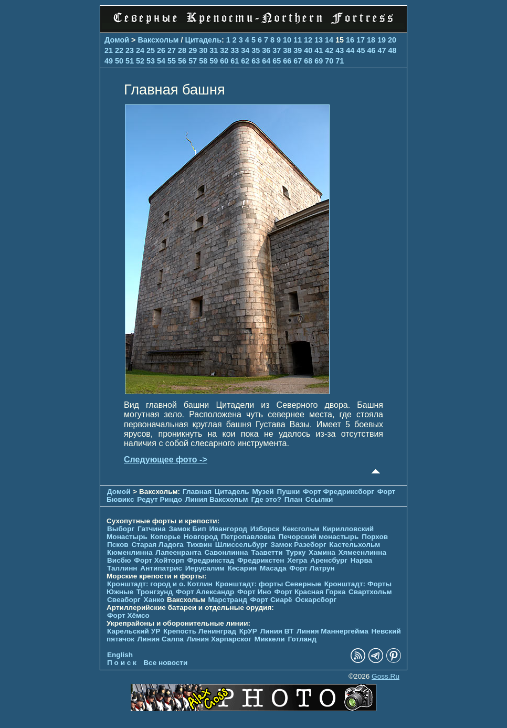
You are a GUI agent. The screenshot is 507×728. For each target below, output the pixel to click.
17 (360, 40)
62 (245, 61)
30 (203, 50)
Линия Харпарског (219, 639)
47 (381, 50)
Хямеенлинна (362, 552)
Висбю (119, 560)
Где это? (266, 499)
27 (171, 50)
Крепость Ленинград (199, 631)
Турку (295, 552)
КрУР (248, 631)
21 (108, 50)
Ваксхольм (158, 40)
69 (318, 61)
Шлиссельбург (241, 544)
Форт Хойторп (159, 560)
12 (308, 40)
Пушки (288, 491)
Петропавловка (248, 537)
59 (213, 61)
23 (129, 50)
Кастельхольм (354, 544)
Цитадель (203, 40)
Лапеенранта (178, 552)
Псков (118, 544)
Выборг (120, 529)
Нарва (361, 560)
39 (297, 50)
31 (213, 50)
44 (350, 50)
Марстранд (227, 600)
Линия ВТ (277, 631)
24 (140, 50)
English (120, 655)
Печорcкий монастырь (319, 537)
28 (182, 50)
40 (308, 50)
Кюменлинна (130, 552)
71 (339, 61)
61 (234, 61)
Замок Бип (187, 529)
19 (381, 40)
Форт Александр (205, 592)
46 (371, 50)
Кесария (242, 568)
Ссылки (319, 499)
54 (161, 61)
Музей (262, 491)
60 (224, 61)
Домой (116, 40)
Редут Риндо (159, 499)
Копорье (166, 537)
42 (329, 50)
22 (119, 50)
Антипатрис (161, 568)
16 (350, 40)
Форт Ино (254, 592)
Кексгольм (301, 529)
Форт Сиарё (271, 600)
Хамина (322, 552)
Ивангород (228, 529)
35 (255, 50)
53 (150, 61)
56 (182, 61)
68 (308, 61)
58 (203, 61)
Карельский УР (133, 631)
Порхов (375, 537)
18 (371, 40)
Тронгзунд (154, 592)
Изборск (265, 529)
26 (161, 50)
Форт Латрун (311, 568)
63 (255, 61)
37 (276, 50)
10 (287, 40)
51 (129, 61)
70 (329, 61)
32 (224, 50)
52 (140, 61)
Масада (273, 568)
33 (234, 50)
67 (297, 61)
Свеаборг (124, 600)
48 (392, 50)
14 (329, 40)
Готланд (302, 639)
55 (171, 61)
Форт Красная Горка (310, 592)
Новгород (201, 537)
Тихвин (199, 544)
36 (266, 50)
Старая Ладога (157, 544)
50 (119, 61)
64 (266, 61)
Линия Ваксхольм (216, 499)
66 (287, 61)
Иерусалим (205, 568)
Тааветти (266, 552)
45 (360, 50)
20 (392, 40)
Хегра (297, 560)
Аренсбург (328, 560)
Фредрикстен (260, 560)
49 (108, 61)
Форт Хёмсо (128, 615)
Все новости (165, 663)
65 (276, 61)
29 (192, 50)
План (293, 499)
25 (150, 50)
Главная (197, 491)
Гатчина (152, 529)
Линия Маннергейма (332, 631)
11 (297, 40)
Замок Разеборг (298, 544)
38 (287, 50)
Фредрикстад (210, 560)
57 (192, 61)
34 (245, 50)
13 (318, 40)
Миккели (270, 639)
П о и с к (121, 663)
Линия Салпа (161, 639)
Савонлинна (226, 552)
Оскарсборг (315, 600)
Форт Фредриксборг (338, 491)
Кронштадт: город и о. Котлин (160, 584)
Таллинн (122, 568)
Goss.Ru (385, 676)
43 (339, 50)
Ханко (154, 600)
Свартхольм (370, 592)
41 (318, 50)
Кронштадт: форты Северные (268, 584)
